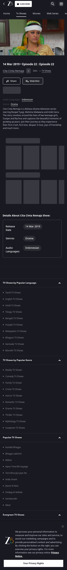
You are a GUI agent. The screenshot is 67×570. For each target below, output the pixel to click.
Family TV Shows (13, 382)
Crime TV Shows (13, 389)
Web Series (52, 13)
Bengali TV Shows (14, 318)
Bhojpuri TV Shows (14, 337)
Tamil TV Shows (13, 292)
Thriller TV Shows (14, 415)
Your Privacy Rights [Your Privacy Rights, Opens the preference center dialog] (33, 563)
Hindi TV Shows (13, 305)
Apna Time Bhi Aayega (16, 466)
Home (6, 13)
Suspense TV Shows (15, 427)
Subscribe (23, 4)
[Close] (63, 526)
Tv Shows (21, 13)
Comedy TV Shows (14, 376)
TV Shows (46, 70)
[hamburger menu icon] (61, 4)
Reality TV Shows (13, 370)
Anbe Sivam (11, 479)
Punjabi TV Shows (14, 324)
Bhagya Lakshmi (13, 453)
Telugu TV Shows (13, 312)
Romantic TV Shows (15, 402)
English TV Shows (14, 299)
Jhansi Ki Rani (11, 486)
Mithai (8, 460)
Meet (8, 505)
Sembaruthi (11, 498)
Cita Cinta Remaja (13, 71)
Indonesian (27, 99)
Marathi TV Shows (14, 350)
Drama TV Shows (13, 408)
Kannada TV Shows (14, 344)
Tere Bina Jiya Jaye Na (16, 473)
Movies (36, 13)
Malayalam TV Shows (15, 331)
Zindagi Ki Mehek (13, 492)
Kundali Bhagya (13, 447)
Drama (14, 104)
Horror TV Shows (13, 395)
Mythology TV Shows (15, 421)
